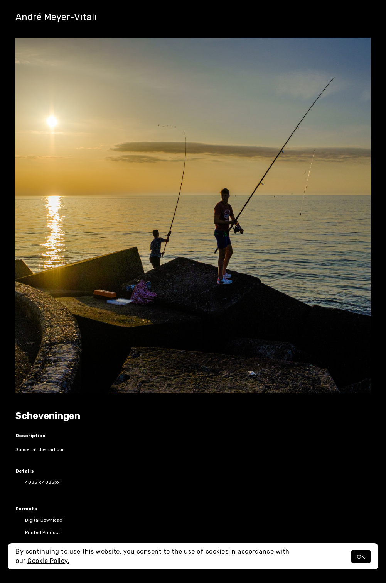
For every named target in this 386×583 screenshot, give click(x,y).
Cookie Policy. (48, 560)
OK (361, 556)
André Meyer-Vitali (55, 17)
